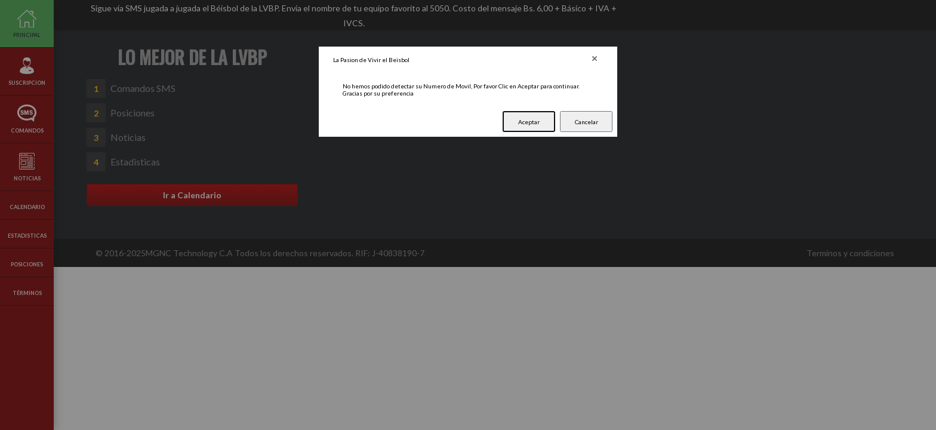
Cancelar (586, 121)
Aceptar (529, 121)
